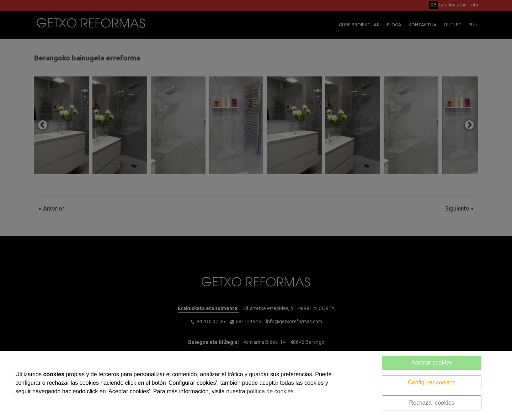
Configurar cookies (431, 382)
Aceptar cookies (431, 363)
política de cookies (270, 391)
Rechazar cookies (431, 403)
